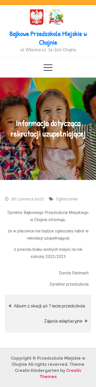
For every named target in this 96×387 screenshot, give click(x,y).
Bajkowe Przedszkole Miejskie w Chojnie (48, 38)
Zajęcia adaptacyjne (63, 321)
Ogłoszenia (67, 199)
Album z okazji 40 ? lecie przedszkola (49, 306)
